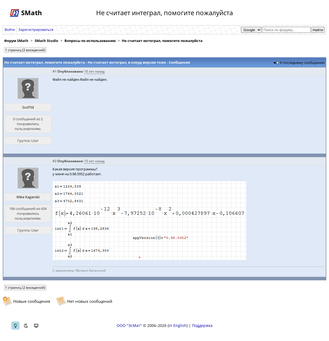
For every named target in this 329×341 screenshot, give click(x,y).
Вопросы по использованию (90, 40)
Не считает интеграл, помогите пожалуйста (162, 40)
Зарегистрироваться (35, 29)
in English (178, 325)
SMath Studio (46, 40)
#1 (55, 71)
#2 (55, 161)
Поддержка (202, 325)
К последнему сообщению (302, 62)
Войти (10, 29)
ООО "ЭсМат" (129, 325)
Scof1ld (28, 107)
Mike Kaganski (28, 196)
